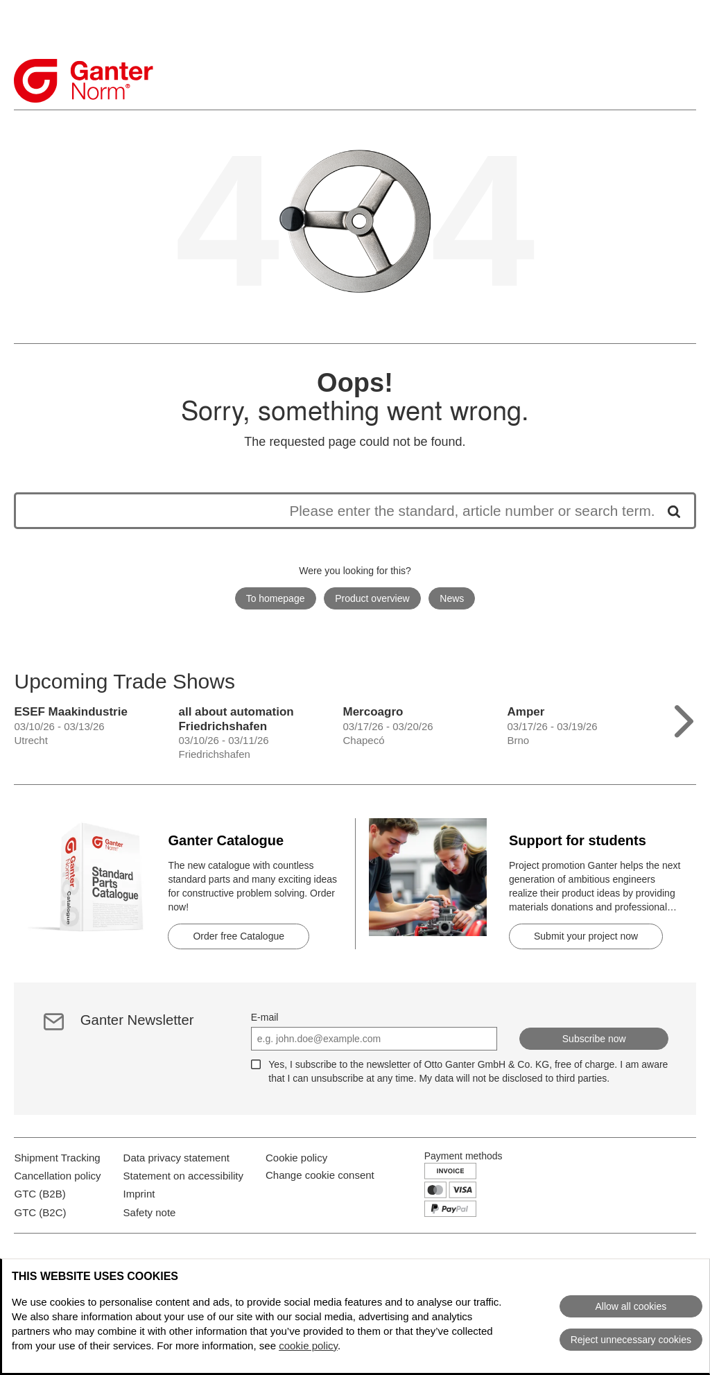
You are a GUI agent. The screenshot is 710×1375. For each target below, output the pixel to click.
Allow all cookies (630, 1306)
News (452, 598)
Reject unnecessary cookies (631, 1339)
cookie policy (308, 1345)
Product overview (372, 598)
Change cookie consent (320, 1200)
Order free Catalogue (238, 936)
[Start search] (669, 510)
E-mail (265, 1017)
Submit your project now (586, 936)
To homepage (275, 598)
